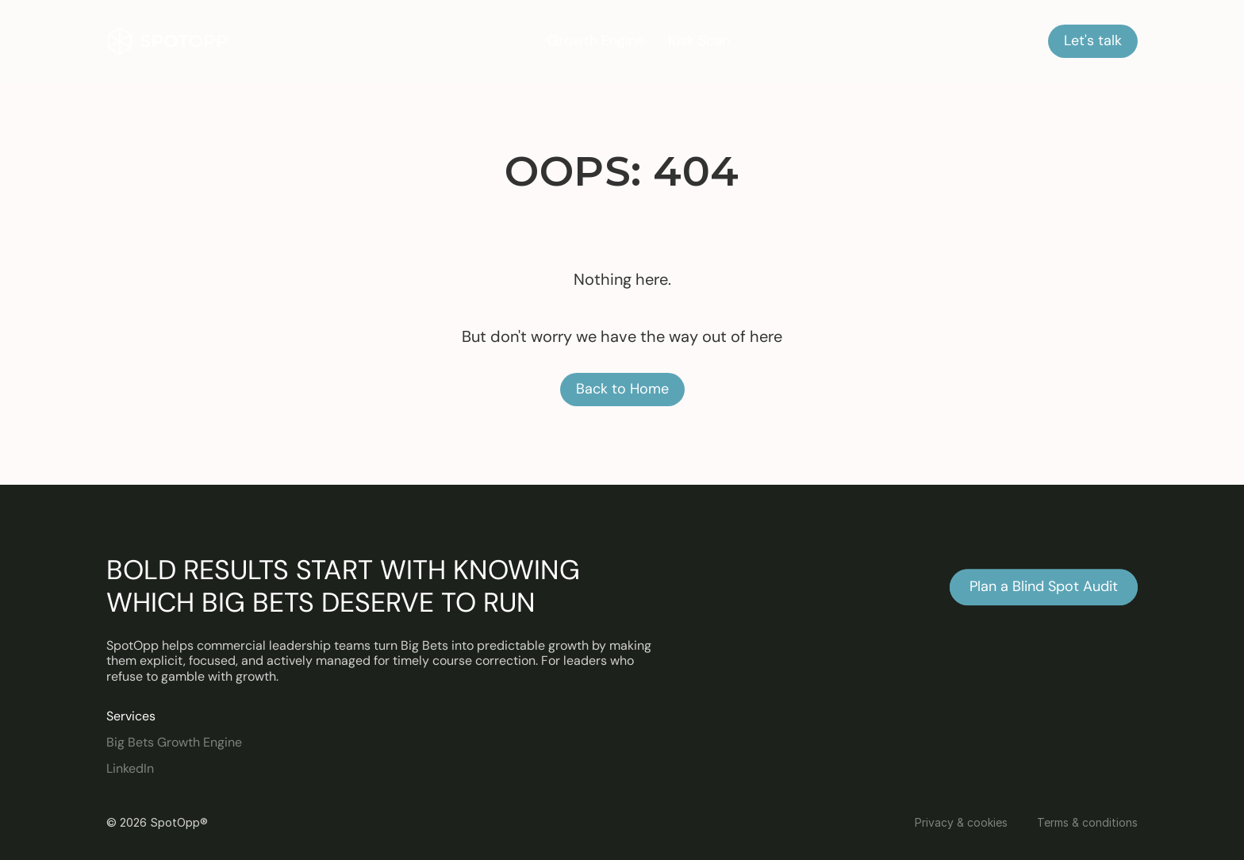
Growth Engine (595, 40)
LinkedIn (130, 768)
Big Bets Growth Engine (174, 742)
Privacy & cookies (961, 822)
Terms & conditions (1087, 822)
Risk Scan (699, 40)
